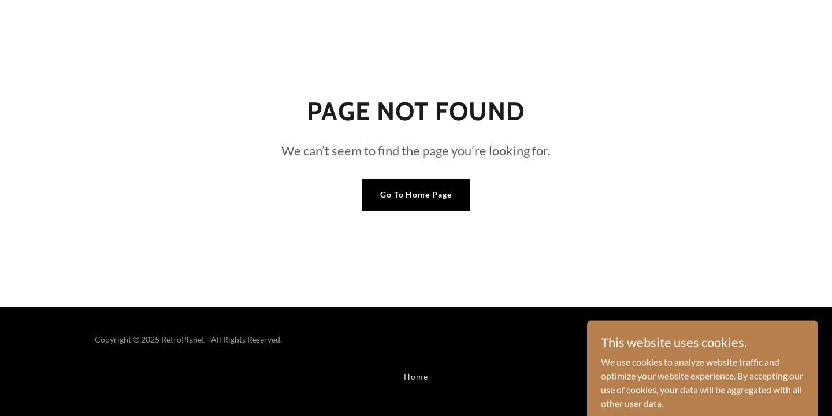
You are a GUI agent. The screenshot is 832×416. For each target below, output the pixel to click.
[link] (699, 345)
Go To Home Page (416, 194)
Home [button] (416, 376)
